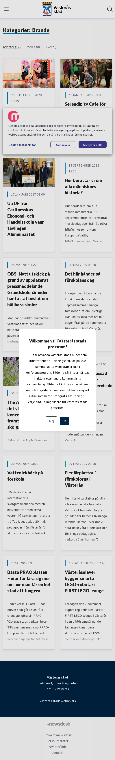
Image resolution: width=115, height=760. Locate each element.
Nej (51, 421)
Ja (64, 421)
